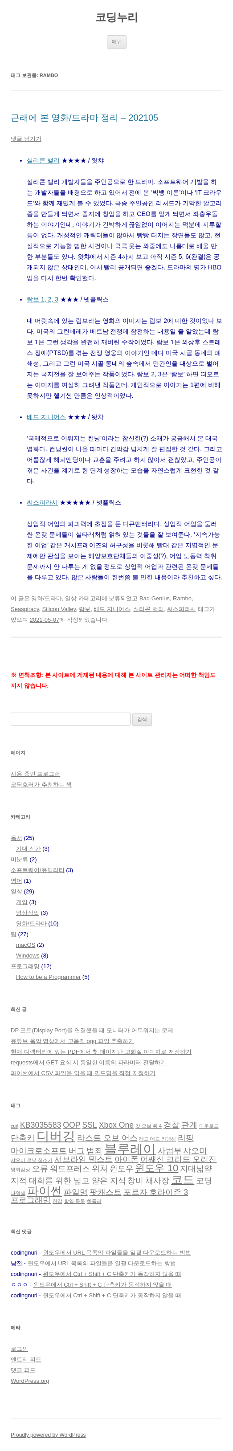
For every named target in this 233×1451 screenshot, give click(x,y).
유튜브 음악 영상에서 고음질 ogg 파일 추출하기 (72, 1041)
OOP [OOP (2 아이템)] (71, 1125)
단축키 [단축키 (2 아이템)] (23, 1137)
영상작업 (27, 912)
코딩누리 (116, 17)
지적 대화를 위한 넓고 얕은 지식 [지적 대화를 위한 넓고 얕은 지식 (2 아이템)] (68, 1180)
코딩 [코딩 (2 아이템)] (204, 1180)
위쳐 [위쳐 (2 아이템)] (100, 1168)
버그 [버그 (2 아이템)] (77, 1150)
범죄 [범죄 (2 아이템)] (94, 1150)
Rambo (182, 598)
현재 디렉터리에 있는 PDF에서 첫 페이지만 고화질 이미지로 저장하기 (101, 1051)
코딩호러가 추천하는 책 (41, 784)
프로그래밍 (25, 966)
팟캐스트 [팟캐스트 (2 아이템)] (106, 1192)
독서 (16, 838)
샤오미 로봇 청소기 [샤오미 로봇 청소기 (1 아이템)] (32, 1160)
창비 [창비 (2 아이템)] (135, 1180)
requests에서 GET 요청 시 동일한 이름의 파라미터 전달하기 (88, 1062)
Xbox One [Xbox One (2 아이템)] (116, 1125)
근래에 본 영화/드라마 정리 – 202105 (84, 117)
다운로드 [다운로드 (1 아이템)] (209, 1126)
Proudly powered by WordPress (48, 1435)
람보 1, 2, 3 (42, 299)
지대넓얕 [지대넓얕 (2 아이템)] (196, 1168)
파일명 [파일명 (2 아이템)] (76, 1192)
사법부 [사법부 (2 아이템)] (170, 1150)
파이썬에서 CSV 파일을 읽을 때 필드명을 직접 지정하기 (83, 1073)
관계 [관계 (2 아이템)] (189, 1125)
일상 (71, 598)
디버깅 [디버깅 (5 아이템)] (56, 1136)
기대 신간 (28, 848)
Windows (28, 955)
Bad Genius (154, 598)
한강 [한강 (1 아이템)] (57, 1201)
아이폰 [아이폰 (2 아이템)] (126, 1159)
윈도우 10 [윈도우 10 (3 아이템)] (156, 1168)
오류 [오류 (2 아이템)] (40, 1168)
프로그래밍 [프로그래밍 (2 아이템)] (31, 1200)
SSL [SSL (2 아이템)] (89, 1125)
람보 (84, 609)
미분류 (19, 859)
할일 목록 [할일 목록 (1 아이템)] (74, 1201)
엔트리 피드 (26, 1359)
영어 (16, 880)
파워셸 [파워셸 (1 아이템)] (18, 1193)
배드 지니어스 (46, 416)
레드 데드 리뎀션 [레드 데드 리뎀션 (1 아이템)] (157, 1138)
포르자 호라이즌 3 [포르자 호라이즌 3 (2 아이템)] (155, 1192)
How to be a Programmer (48, 977)
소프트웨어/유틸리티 (38, 870)
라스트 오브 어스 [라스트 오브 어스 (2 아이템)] (107, 1137)
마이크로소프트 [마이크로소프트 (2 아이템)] (39, 1150)
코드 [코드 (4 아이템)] (182, 1179)
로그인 (19, 1348)
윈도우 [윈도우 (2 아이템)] (122, 1168)
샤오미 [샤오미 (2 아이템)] (195, 1150)
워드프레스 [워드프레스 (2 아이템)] (70, 1168)
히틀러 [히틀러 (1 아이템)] (94, 1201)
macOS (25, 945)
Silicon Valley (59, 609)
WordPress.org (30, 1381)
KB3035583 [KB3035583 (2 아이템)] (40, 1125)
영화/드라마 (46, 598)
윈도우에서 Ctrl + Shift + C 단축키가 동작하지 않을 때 (112, 1274)
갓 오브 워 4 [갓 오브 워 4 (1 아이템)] (148, 1126)
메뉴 (117, 41)
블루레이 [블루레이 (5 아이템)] (130, 1148)
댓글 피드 (23, 1370)
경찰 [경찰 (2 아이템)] (172, 1125)
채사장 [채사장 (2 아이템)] (157, 1180)
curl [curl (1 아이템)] (14, 1126)
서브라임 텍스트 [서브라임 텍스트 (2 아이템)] (83, 1159)
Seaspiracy (25, 609)
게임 (22, 902)
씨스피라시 (42, 502)
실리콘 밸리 (43, 160)
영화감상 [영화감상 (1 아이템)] (20, 1169)
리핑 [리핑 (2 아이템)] (186, 1137)
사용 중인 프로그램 (35, 773)
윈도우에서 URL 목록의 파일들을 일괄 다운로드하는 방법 (117, 1252)
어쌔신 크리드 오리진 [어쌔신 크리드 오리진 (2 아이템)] (178, 1159)
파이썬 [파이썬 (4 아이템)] (44, 1191)
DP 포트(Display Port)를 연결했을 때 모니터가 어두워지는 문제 (92, 1030)
